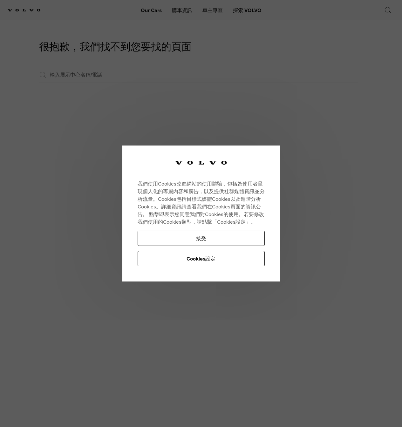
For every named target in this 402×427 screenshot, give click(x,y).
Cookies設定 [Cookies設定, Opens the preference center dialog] (201, 258)
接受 (201, 238)
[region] (201, 214)
